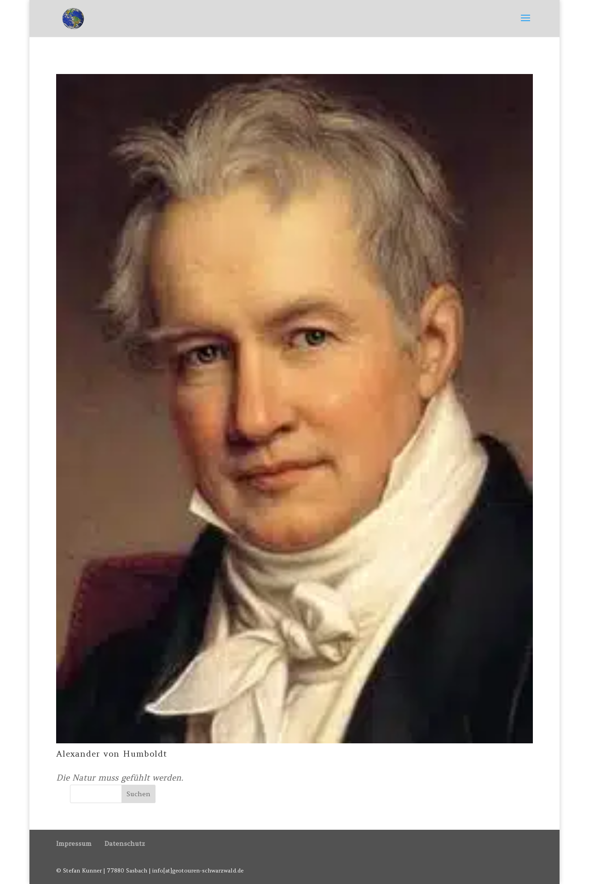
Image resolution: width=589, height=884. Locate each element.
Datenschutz (124, 843)
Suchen (138, 794)
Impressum (74, 843)
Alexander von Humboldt (111, 753)
